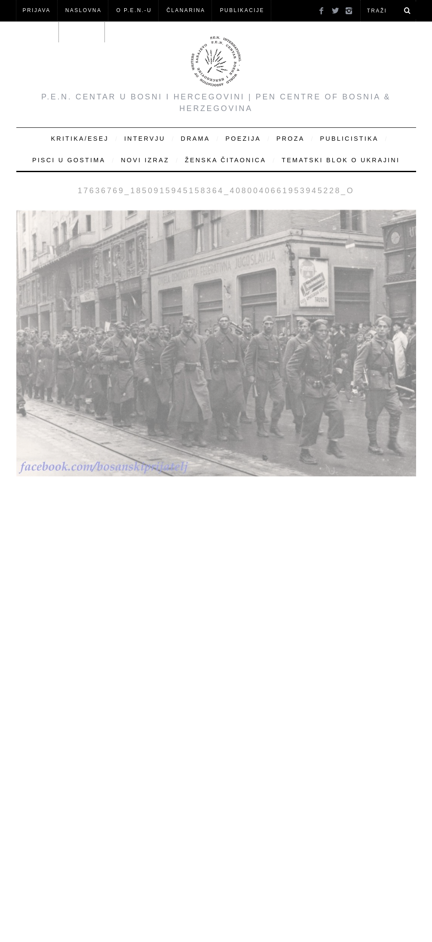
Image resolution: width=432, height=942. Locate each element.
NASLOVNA (83, 10)
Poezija (243, 138)
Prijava (37, 10)
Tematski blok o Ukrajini (341, 160)
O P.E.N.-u (134, 10)
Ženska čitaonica (225, 160)
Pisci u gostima (68, 160)
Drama (195, 138)
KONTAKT (82, 31)
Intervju (144, 138)
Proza (290, 138)
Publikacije (242, 10)
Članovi (37, 31)
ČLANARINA (185, 10)
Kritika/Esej (80, 138)
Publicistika (349, 138)
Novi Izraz (145, 160)
